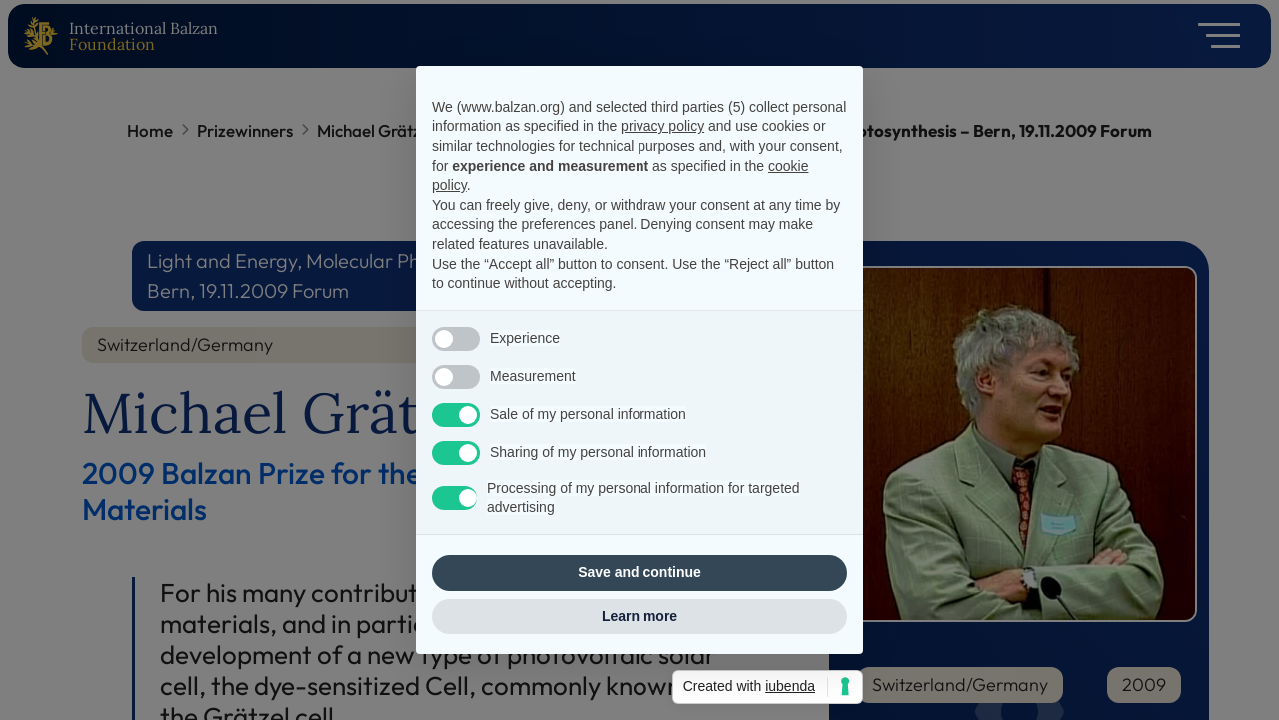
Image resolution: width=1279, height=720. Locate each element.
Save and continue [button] (639, 572)
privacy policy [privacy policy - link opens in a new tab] (662, 126)
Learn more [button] (639, 616)
